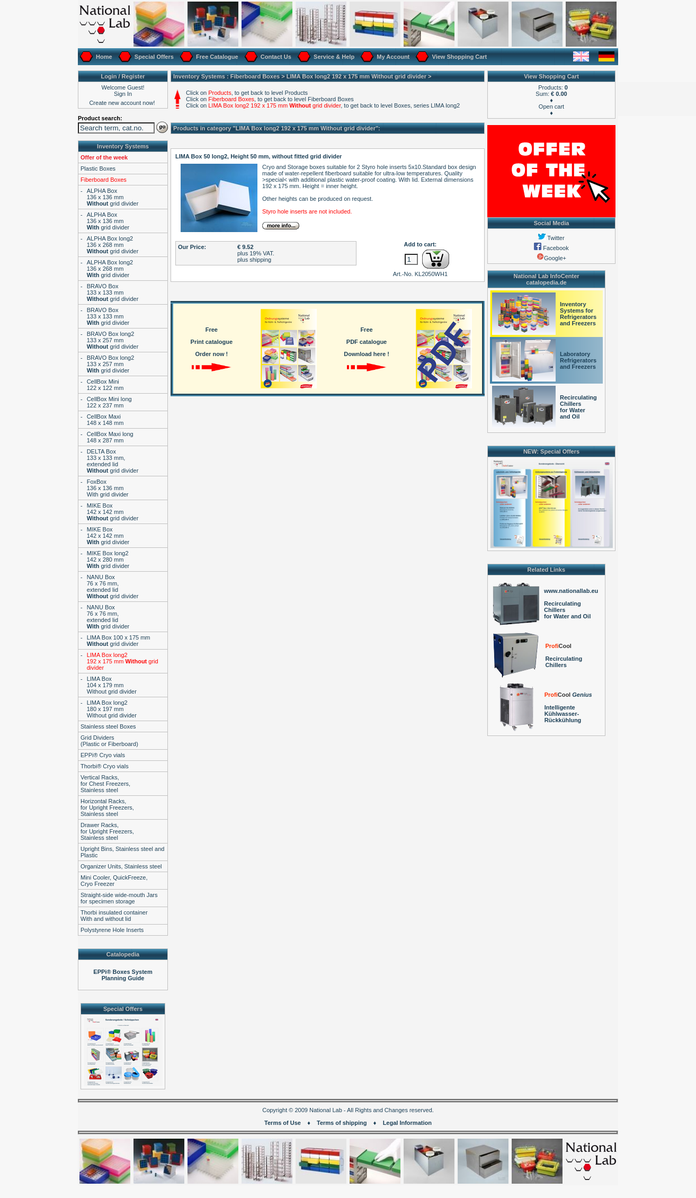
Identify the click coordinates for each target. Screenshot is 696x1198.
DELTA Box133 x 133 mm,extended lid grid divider (113, 461)
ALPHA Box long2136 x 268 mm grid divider (113, 244)
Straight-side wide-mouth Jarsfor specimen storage (119, 898)
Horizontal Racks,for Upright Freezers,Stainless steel (107, 807)
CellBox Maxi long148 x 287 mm (110, 437)
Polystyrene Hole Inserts (112, 930)
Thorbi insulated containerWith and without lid (114, 915)
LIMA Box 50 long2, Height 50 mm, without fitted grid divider (258, 156)
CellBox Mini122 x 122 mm (105, 384)
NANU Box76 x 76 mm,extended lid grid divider (113, 586)
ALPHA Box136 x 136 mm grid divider (113, 197)
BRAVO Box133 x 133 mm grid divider (113, 292)
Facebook (551, 248)
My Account (392, 57)
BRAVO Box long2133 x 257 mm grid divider (113, 340)
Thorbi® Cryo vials (105, 766)
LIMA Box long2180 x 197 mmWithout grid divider (112, 708)
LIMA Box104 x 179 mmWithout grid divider (112, 685)
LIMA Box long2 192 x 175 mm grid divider (122, 661)
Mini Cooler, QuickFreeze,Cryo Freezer (114, 880)
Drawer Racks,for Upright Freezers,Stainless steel (107, 831)
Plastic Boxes (98, 168)
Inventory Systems (123, 146)
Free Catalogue (216, 57)
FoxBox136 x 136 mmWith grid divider (108, 488)
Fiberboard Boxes (104, 179)
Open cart (551, 106)
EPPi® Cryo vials (103, 755)
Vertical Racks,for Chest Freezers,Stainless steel (105, 783)
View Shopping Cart (458, 57)
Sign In (123, 94)
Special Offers (153, 57)
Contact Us (275, 57)
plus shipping (254, 259)
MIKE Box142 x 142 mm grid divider (113, 511)
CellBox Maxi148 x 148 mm (105, 419)
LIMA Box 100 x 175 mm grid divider (118, 640)
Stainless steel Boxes (108, 726)
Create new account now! (122, 103)
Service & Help (333, 57)
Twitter (551, 238)
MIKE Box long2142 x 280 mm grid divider (108, 559)
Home (103, 57)
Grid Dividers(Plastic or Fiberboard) (109, 740)
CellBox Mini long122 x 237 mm (109, 402)
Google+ (551, 258)
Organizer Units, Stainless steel (121, 866)
